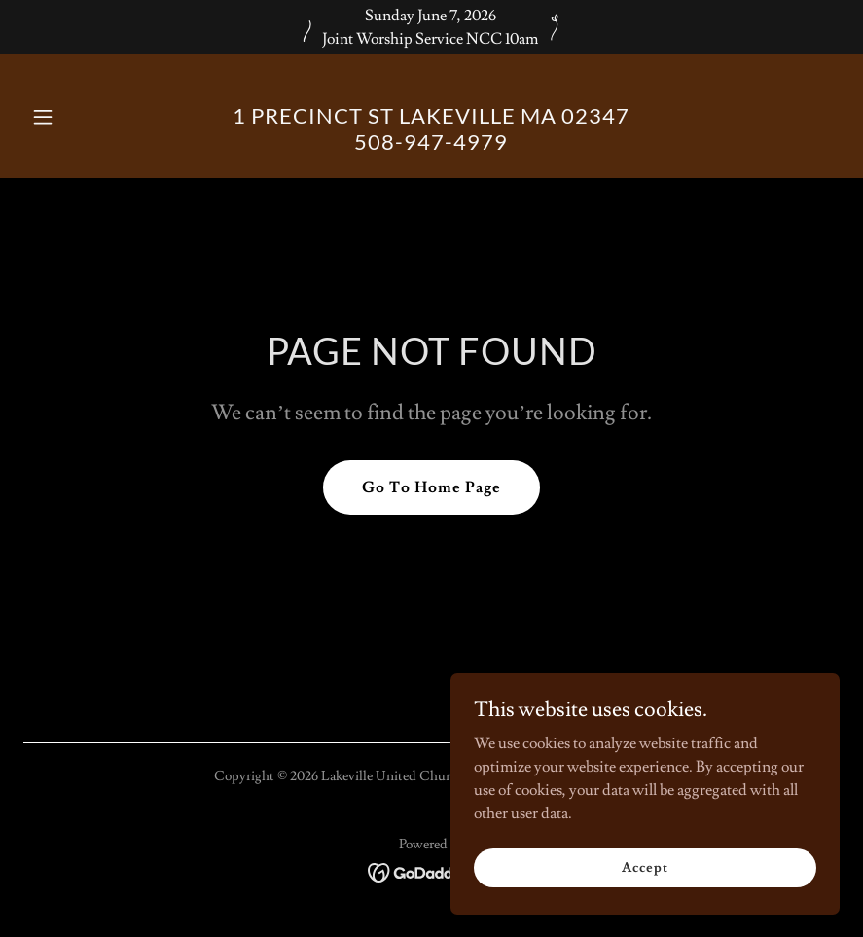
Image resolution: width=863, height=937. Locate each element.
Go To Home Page (431, 487)
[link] (431, 145)
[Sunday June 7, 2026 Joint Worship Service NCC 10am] (431, 27)
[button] (84, 116)
